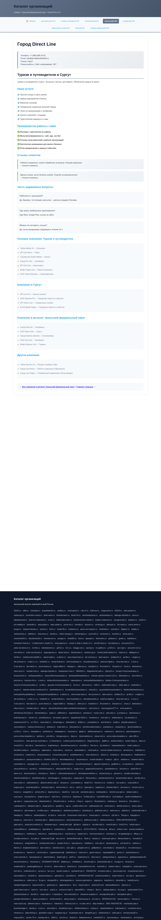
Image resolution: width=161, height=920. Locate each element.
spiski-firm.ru (136, 769)
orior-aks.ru (99, 843)
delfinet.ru (32, 634)
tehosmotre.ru (77, 652)
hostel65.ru (72, 638)
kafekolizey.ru (71, 852)
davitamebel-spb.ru (74, 838)
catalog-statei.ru (109, 890)
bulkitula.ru (131, 638)
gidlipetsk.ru (96, 848)
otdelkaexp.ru (19, 834)
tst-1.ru (68, 648)
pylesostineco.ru (132, 852)
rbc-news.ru (122, 625)
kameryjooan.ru (35, 857)
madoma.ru (109, 731)
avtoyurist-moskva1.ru (34, 824)
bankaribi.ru (136, 685)
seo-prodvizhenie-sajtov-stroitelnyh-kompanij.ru (67, 708)
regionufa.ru (46, 750)
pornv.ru (135, 615)
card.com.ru (28, 820)
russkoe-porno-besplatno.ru (74, 741)
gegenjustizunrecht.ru (94, 769)
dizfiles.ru (82, 722)
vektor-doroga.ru (66, 634)
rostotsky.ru (35, 750)
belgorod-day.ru (93, 741)
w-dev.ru (71, 801)
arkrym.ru (105, 755)
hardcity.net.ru (133, 880)
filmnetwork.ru (100, 801)
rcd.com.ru (63, 918)
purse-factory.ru (45, 666)
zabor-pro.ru (32, 880)
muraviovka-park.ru (60, 755)
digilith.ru (105, 741)
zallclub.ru (125, 811)
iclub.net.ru (83, 852)
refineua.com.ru (71, 904)
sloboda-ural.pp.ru (74, 829)
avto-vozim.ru (19, 783)
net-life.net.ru (139, 778)
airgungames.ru (50, 652)
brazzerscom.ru (20, 676)
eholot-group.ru (84, 899)
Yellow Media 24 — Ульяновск (32, 248)
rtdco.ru (44, 708)
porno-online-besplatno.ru (24, 736)
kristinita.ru (114, 755)
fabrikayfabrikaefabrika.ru (79, 676)
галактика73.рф (47, 838)
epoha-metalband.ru (133, 797)
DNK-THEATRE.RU (114, 904)
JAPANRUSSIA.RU (86, 876)
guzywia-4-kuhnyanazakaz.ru (59, 685)
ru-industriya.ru (55, 741)
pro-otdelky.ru (19, 625)
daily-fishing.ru (31, 913)
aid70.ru (72, 857)
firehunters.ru (101, 638)
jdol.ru (116, 759)
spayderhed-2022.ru (79, 718)
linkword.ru (58, 904)
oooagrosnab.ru (120, 620)
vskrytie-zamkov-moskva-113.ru (104, 676)
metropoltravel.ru (118, 745)
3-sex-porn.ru (19, 666)
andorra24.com (97, 885)
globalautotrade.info (138, 857)
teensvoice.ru (40, 745)
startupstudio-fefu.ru (64, 769)
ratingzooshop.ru (109, 857)
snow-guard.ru (126, 708)
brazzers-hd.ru (30, 680)
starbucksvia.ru (20, 634)
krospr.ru (17, 629)
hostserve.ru (73, 629)
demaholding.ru (41, 713)
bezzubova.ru (77, 843)
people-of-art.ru (63, 843)
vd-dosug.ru (100, 625)
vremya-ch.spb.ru (66, 890)
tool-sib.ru (18, 871)
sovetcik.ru (32, 876)
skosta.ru (33, 908)
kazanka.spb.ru (41, 820)
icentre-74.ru (31, 918)
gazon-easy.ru (95, 852)
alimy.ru (112, 829)
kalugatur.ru (135, 815)
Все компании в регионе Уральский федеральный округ (48, 387)
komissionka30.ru (130, 913)
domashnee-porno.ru (69, 745)
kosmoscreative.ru (97, 834)
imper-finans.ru (118, 876)
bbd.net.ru (42, 834)
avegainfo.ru (28, 792)
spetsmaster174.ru (135, 890)
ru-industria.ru (128, 764)
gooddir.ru (60, 806)
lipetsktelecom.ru (57, 690)
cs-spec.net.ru (85, 904)
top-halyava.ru (114, 643)
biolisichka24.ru (67, 764)
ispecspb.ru (89, 787)
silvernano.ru (43, 634)
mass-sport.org (20, 904)
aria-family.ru (106, 722)
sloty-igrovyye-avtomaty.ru (37, 741)
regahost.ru (100, 787)
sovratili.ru (79, 625)
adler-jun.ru (82, 666)
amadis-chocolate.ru (132, 773)
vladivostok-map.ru (109, 685)
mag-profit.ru (19, 918)
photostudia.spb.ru (105, 862)
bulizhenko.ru (120, 908)
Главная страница (84, 387)
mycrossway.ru (113, 918)
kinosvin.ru (123, 801)
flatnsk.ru (17, 848)
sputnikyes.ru (87, 811)
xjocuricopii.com (119, 871)
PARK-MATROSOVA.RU (126, 820)
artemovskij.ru (49, 857)
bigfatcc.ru (125, 629)
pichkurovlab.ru (117, 741)
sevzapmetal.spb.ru (107, 894)
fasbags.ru (71, 666)
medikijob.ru (77, 862)
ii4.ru (75, 885)
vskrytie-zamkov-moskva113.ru (35, 690)
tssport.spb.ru (84, 885)
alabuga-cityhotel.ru (122, 615)
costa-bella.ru (133, 783)
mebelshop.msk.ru (55, 834)
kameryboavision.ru (75, 820)
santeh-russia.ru (63, 871)
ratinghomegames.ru (22, 885)
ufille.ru (26, 611)
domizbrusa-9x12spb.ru (23, 713)
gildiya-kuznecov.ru (57, 820)
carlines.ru (136, 843)
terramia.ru (129, 862)
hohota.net (102, 829)
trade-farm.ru (62, 727)
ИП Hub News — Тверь (30, 253)
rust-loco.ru (66, 797)
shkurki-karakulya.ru (22, 778)
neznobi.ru (115, 629)
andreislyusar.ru (20, 718)
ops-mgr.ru (121, 648)
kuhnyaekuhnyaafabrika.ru (25, 694)
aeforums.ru (115, 811)
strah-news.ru (49, 615)
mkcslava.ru (43, 773)
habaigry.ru (18, 815)
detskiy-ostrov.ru (123, 806)
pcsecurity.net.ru (140, 866)
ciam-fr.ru (84, 611)
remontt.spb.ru (90, 862)
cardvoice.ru (48, 731)
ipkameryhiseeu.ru (21, 894)
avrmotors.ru (111, 834)
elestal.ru (53, 634)
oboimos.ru (126, 885)
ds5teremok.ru (104, 913)
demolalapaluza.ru (67, 759)
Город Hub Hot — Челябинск (32, 327)
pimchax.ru (18, 680)
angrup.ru (86, 824)
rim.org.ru (130, 876)
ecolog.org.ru (66, 778)
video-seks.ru (124, 685)
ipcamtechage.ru (20, 908)
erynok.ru (33, 769)
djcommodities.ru (134, 727)
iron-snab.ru (121, 783)
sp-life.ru (126, 657)
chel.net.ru (56, 797)
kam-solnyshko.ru (71, 894)
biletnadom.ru (124, 676)
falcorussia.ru (91, 778)
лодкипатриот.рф (57, 852)
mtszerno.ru (19, 913)
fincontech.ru (105, 666)
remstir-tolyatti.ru (96, 759)
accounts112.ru (128, 643)
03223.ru (17, 611)
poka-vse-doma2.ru (34, 652)
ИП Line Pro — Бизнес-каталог (33, 294)
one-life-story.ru (100, 643)
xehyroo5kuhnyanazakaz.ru (56, 676)
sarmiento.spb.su (88, 792)
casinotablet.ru (80, 750)
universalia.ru (93, 750)
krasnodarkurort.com (86, 866)
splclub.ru (40, 736)
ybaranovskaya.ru (45, 876)
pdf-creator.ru (30, 811)
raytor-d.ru (123, 652)
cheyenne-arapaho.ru (89, 894)
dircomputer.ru (127, 755)
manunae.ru (72, 731)
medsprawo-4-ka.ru (66, 671)
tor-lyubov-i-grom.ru (61, 718)
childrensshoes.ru (81, 908)
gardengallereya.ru (35, 866)
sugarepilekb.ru (109, 852)
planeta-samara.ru (128, 722)
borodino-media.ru (21, 750)
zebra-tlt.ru (139, 764)
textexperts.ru (19, 759)
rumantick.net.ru (134, 908)
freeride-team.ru (63, 615)
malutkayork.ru (20, 806)
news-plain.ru (45, 722)
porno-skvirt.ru (134, 625)
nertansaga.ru (58, 722)
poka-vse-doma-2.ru (22, 648)
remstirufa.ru (19, 755)
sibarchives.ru (135, 713)
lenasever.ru (105, 634)
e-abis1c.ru (61, 657)
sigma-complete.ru (40, 899)
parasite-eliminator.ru (22, 899)
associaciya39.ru (33, 787)
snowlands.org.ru (66, 908)
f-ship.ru (80, 801)
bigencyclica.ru (54, 792)
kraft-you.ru (94, 611)
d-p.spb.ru (35, 838)
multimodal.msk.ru (139, 811)
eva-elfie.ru (84, 745)
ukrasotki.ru (31, 625)
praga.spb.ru (79, 778)
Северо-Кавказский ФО (99, 28)
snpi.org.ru (18, 797)
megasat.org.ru (61, 913)
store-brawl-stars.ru (75, 657)
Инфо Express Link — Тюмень (33, 344)
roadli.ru (116, 722)
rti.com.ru (48, 866)
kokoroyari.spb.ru (109, 838)
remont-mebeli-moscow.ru (111, 750)
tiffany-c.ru (138, 834)
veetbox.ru (61, 611)
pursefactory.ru (45, 718)
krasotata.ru (35, 611)
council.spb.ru (42, 852)
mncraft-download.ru (84, 764)
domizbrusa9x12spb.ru (92, 727)
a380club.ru (62, 713)
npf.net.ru (115, 815)
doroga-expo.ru (62, 736)
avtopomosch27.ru (21, 722)
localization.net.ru (76, 913)
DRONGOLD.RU (109, 899)
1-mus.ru (134, 662)
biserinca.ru (72, 866)
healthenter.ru (140, 755)
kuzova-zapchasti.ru (84, 880)
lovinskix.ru (116, 634)
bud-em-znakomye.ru (37, 620)
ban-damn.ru (32, 666)
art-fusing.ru (138, 918)
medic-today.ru (131, 741)
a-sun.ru (41, 908)
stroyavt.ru (64, 783)
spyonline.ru (47, 829)
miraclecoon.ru (50, 638)
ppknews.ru (59, 876)
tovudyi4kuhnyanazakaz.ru (76, 690)
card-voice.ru (94, 708)
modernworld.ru (56, 899)
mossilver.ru (137, 838)
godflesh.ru (115, 764)
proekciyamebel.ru (102, 876)
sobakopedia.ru (40, 815)
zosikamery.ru (59, 829)
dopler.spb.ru (62, 857)
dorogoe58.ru (52, 880)
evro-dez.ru (105, 718)
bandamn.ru (93, 666)
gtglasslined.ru (65, 885)
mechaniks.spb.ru (131, 904)
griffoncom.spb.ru (91, 820)
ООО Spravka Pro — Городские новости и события (41, 298)
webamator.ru (117, 718)
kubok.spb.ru (135, 824)
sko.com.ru (60, 838)
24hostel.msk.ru (59, 801)
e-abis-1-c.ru (33, 662)
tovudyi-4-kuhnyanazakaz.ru (127, 671)
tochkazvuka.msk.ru (47, 843)
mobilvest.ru (32, 834)
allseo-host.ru (63, 652)
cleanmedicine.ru (86, 736)
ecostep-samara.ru (21, 838)
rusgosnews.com (31, 801)
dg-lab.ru (77, 824)
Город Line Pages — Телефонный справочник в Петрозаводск (46, 373)
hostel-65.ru (62, 629)
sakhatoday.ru (56, 811)
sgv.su (68, 806)
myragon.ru (119, 862)
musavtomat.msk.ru (136, 871)
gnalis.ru (122, 638)
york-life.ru (50, 736)
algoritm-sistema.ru (102, 764)
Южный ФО (80, 28)
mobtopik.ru (127, 866)
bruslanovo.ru (19, 852)
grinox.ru (120, 852)
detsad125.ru (121, 848)
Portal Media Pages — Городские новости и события (42, 307)
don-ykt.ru (29, 745)
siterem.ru (31, 852)
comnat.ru (106, 815)
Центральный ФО (48, 21)
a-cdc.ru (51, 620)
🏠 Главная (30, 21)
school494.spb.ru (104, 797)
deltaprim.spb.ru (34, 806)
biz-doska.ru (105, 745)
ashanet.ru (51, 727)
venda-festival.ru (58, 662)
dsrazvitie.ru (121, 880)
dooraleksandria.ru (91, 662)
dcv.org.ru (122, 890)
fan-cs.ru (51, 871)
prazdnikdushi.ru (48, 611)
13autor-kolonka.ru (30, 629)
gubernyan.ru (52, 885)
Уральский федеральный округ (34, 12)
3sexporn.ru (117, 666)
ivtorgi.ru (90, 890)
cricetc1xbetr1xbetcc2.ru (107, 652)
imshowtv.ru (102, 866)
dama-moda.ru (70, 899)
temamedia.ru (126, 918)
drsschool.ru (35, 862)
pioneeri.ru (118, 773)
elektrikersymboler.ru (72, 811)
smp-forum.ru (70, 834)
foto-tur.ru (94, 745)
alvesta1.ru (18, 811)
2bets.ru (53, 773)
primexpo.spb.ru (48, 787)
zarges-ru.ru (79, 769)
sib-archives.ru (20, 662)
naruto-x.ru (32, 718)
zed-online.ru (137, 676)
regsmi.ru (89, 801)
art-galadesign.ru (125, 834)
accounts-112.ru (134, 648)
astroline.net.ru (59, 848)
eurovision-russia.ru (34, 615)
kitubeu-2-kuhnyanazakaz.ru (117, 680)
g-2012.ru (111, 648)
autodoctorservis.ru (106, 778)
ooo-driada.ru (108, 848)
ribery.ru (74, 736)
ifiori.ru (98, 890)
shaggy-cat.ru (78, 648)
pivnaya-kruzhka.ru (34, 759)
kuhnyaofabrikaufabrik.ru (94, 680)
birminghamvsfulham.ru (87, 773)
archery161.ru (40, 792)
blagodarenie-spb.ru (95, 671)
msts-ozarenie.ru (21, 857)
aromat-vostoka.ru (136, 829)
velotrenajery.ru (80, 634)
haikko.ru (28, 815)
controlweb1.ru (77, 783)
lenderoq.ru (18, 843)
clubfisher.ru (140, 750)
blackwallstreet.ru (112, 885)
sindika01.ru (44, 662)
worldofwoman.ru (77, 755)
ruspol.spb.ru (45, 894)
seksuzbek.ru (43, 625)
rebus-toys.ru (19, 671)
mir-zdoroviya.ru (134, 848)
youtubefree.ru (93, 722)
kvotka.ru (110, 783)
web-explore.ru (130, 611)
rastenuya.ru (19, 615)
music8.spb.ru (112, 824)
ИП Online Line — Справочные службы (36, 303)
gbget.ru (82, 731)
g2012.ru (60, 648)
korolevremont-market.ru (83, 620)
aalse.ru (52, 713)
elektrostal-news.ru (64, 620)
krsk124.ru (123, 824)
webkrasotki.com (96, 806)
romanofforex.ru (20, 829)
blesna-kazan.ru (124, 838)
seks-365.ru (134, 736)
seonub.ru (45, 764)
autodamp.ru (108, 727)
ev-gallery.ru (101, 648)
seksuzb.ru (93, 690)
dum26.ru (34, 894)
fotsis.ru (87, 838)
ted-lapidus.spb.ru (124, 894)
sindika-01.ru (116, 657)
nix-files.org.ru (43, 811)
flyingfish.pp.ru (91, 913)
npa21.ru (53, 890)
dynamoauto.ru (112, 843)
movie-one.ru (99, 713)
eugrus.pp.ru (19, 787)
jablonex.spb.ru (34, 904)
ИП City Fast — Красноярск (31, 265)
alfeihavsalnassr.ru (95, 731)
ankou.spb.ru (137, 806)
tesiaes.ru (18, 820)
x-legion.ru (136, 657)
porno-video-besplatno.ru (117, 736)
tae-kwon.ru (125, 787)
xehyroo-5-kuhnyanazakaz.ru (26, 685)
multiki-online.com (80, 806)
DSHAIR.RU (91, 871)
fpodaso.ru (132, 620)
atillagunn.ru (134, 652)
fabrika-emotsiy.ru (107, 820)
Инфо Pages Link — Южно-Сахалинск (36, 270)
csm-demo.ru (19, 652)
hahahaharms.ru (48, 648)
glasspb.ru (90, 638)
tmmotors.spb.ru (104, 871)
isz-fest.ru (52, 815)
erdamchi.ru (31, 755)
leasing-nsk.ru (44, 918)
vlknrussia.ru (87, 685)
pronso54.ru (93, 634)
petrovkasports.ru (133, 731)
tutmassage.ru (54, 778)
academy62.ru (20, 866)
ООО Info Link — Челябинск (32, 340)
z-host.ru (41, 680)
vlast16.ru (66, 792)
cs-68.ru (42, 685)
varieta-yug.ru (89, 652)
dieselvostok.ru (45, 801)
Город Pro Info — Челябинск (32, 261)
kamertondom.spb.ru (124, 778)
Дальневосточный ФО (61, 28)
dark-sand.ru (104, 657)
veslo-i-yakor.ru (133, 745)
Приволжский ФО (92, 21)
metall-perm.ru (83, 857)
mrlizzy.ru (94, 908)
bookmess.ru (47, 904)
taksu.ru (142, 741)
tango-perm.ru (48, 806)
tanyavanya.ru (82, 759)
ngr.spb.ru (18, 801)
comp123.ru (19, 745)
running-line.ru (30, 797)
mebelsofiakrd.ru (107, 908)
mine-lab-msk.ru (122, 662)
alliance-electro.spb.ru (49, 783)
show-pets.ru (128, 634)
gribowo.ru (112, 638)
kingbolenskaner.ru (30, 848)
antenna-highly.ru (107, 662)
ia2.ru (72, 787)
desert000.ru (80, 890)
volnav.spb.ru (94, 815)
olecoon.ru (89, 625)
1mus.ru (127, 666)
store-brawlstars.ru (74, 662)
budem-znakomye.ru (103, 620)
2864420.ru (80, 671)
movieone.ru (94, 718)
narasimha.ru (120, 727)
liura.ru (81, 638)
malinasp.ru (112, 801)
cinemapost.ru (73, 611)
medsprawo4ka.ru (35, 676)
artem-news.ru (59, 866)
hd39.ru (54, 918)
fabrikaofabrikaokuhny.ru (134, 690)
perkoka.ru (87, 713)
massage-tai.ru (33, 764)
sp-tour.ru (42, 871)
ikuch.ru (34, 890)
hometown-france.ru (22, 643)
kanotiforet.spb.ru (39, 778)
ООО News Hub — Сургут (31, 332)
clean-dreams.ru (92, 755)
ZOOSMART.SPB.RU (50, 862)
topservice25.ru (38, 885)
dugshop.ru (77, 797)
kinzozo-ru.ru (100, 783)
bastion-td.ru (83, 834)
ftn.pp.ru (42, 880)
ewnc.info (62, 815)
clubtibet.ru (88, 843)
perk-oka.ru (110, 713)
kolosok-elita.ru (112, 787)
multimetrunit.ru (30, 871)
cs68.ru (97, 685)
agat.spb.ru (18, 824)
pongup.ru (61, 638)
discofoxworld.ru (35, 638)
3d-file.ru (17, 657)
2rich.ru (52, 629)
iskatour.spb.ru (132, 792)
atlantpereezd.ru (20, 620)
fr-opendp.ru (57, 894)
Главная (17, 12)
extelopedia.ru (102, 792)
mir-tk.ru (76, 685)
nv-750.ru (34, 722)
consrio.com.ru (138, 787)
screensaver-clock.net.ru (77, 815)
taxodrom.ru (109, 880)
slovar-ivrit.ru (100, 736)
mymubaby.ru (118, 797)
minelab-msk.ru (32, 671)
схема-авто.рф (65, 824)
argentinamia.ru (75, 713)
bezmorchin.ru (62, 787)
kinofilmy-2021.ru (51, 759)
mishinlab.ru (104, 629)
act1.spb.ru (71, 848)
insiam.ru (17, 792)
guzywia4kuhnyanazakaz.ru (110, 690)
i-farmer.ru (136, 899)
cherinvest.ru (109, 806)
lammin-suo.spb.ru (117, 792)
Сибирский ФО (129, 21)
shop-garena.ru (61, 643)
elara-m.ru (18, 773)
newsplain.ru (36, 731)
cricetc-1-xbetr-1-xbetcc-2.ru (80, 643)
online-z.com (122, 829)
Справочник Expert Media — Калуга (35, 257)
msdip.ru (108, 759)
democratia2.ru (124, 899)
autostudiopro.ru (106, 615)
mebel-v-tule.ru (114, 866)
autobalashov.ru (111, 769)
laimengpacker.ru (67, 880)
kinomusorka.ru (30, 773)
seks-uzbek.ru (56, 625)
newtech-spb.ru (137, 759)
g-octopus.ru (122, 713)
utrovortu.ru (124, 769)
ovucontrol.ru (19, 741)
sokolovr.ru (125, 759)
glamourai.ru (141, 876)
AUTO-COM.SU (90, 829)
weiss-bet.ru (58, 750)
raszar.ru (17, 690)
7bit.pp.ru (125, 815)
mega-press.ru (107, 611)
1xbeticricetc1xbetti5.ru (32, 657)
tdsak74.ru (88, 783)
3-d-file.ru (36, 648)
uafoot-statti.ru (49, 657)
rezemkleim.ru (19, 764)
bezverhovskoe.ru (21, 862)
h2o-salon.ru (134, 801)
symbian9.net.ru (77, 871)
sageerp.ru (98, 880)
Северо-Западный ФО (70, 21)
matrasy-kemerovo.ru (36, 727)
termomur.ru (128, 750)
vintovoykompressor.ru (67, 773)
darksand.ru (137, 666)
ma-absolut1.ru (131, 718)
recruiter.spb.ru (98, 824)
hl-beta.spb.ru (89, 797)
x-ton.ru (26, 731)
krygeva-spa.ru (44, 797)
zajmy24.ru (109, 671)
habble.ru (135, 629)
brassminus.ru (19, 880)
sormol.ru (43, 629)
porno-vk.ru (68, 625)
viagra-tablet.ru (59, 666)
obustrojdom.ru (20, 876)
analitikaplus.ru (34, 829)
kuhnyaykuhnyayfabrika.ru (47, 694)
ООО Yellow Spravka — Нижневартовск (37, 274)
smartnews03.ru (20, 638)
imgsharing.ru (53, 745)
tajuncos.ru (119, 731)
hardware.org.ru (50, 824)
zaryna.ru (69, 750)
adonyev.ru (111, 625)
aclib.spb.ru (117, 913)
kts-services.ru (91, 657)
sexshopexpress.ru (90, 615)
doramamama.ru (44, 755)
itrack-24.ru (75, 615)
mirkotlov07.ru (99, 918)
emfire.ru (142, 620)
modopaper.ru (60, 731)
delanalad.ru (71, 722)
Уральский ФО (111, 21)
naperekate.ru (76, 680)
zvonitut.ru (55, 764)
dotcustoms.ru (75, 727)
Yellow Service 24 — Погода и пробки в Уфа (38, 365)
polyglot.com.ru (83, 848)
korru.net (75, 792)
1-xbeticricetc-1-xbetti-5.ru (42, 643)
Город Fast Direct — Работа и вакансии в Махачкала (42, 369)
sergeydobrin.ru (31, 843)
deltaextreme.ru (85, 918)
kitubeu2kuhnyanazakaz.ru (58, 680)
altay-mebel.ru (98, 904)
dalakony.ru (66, 862)
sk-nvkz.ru (96, 899)
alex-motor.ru (45, 848)
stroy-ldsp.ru (52, 908)
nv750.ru (17, 731)
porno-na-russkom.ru (88, 629)
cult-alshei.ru (71, 876)
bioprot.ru (73, 918)
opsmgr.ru (90, 648)
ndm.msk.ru (96, 857)
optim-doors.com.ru (22, 890)
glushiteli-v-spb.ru (46, 913)
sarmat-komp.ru (105, 773)
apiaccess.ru (123, 857)
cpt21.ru (79, 787)
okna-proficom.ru (21, 769)
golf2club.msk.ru (101, 811)
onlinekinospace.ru (46, 769)
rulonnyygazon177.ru (109, 708)
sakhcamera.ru (33, 783)
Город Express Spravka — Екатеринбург (37, 336)
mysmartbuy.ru (20, 727)
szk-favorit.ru (125, 843)
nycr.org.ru (44, 890)
